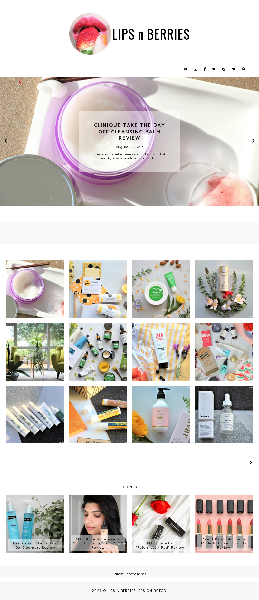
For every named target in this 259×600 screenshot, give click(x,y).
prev (5, 141)
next (253, 141)
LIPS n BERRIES (121, 590)
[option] (129, 141)
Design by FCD (152, 590)
